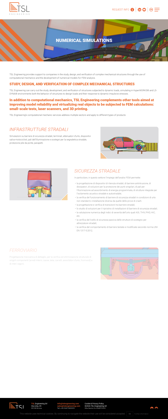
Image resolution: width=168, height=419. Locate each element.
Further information (141, 414)
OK (130, 414)
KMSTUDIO (101, 408)
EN (151, 10)
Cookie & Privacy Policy (94, 404)
